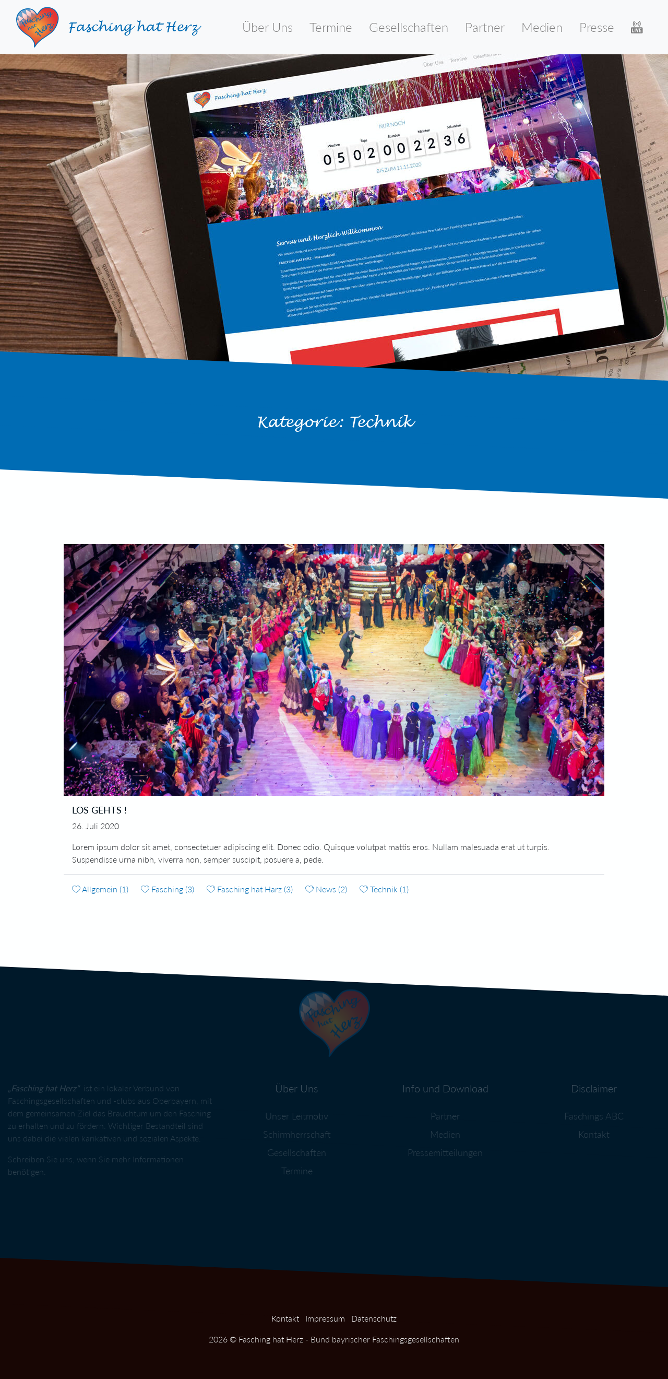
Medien (542, 26)
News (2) (326, 889)
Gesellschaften (408, 26)
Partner (485, 26)
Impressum (325, 1318)
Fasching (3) (167, 889)
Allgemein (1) (100, 889)
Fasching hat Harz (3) (250, 889)
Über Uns (267, 26)
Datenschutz (374, 1318)
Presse (596, 26)
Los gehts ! (99, 810)
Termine (330, 26)
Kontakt (285, 1318)
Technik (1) (384, 889)
